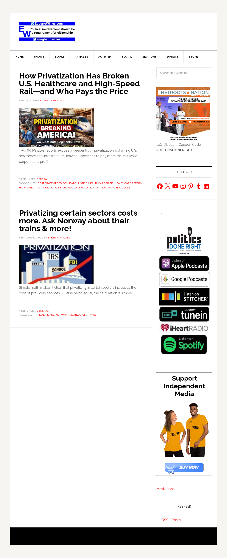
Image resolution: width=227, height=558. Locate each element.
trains (91, 314)
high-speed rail (29, 187)
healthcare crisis (100, 183)
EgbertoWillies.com (47, 31)
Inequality (49, 187)
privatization (101, 187)
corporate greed (50, 183)
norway (61, 314)
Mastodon (164, 489)
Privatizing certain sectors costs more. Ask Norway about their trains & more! (78, 220)
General (42, 179)
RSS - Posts (171, 520)
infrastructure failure (74, 187)
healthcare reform (128, 183)
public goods (121, 187)
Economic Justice (75, 183)
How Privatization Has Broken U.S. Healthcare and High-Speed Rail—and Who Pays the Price (79, 83)
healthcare (46, 314)
